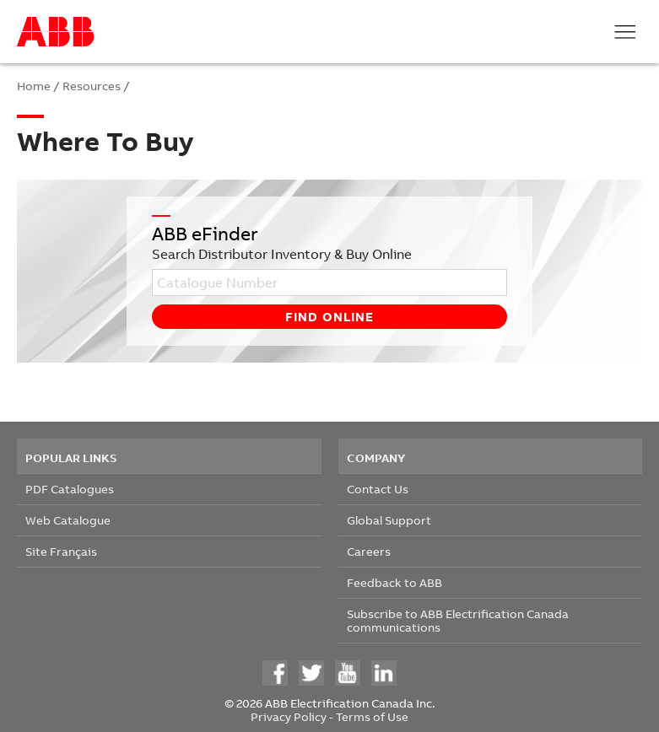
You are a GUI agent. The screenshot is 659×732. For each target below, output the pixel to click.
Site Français (61, 551)
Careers (369, 551)
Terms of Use (372, 716)
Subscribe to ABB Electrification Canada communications (458, 620)
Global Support (389, 520)
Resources (91, 86)
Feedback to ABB (394, 582)
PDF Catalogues (69, 489)
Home (34, 86)
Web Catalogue (68, 520)
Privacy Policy (289, 716)
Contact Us (377, 489)
